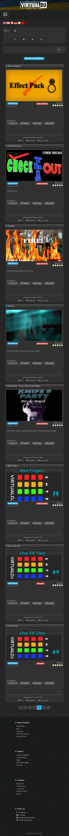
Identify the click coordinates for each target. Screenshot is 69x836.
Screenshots (21, 736)
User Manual (21, 758)
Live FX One (13, 626)
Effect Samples (14, 66)
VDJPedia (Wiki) (22, 763)
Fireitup (11, 226)
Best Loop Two (14, 546)
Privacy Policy (21, 791)
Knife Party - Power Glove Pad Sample (24, 386)
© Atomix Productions (34, 833)
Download (20, 726)
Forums (19, 765)
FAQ (18, 760)
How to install (44, 140)
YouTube (20, 815)
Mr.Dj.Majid (59, 423)
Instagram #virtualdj (25, 818)
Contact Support (22, 755)
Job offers (20, 789)
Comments (31, 140)
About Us (20, 784)
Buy (18, 729)
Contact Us (20, 786)
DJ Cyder (60, 183)
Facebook (21, 812)
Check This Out (14, 146)
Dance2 (11, 306)
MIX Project (13, 466)
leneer (61, 103)
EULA (18, 794)
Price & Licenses (22, 734)
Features (19, 731)
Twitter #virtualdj (24, 820)
